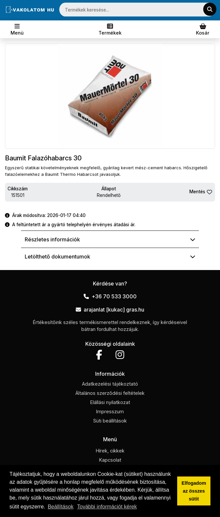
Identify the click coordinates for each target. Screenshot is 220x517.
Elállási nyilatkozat (110, 402)
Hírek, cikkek (110, 450)
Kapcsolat (110, 460)
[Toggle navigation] (17, 29)
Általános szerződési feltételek (110, 393)
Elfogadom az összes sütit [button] (193, 491)
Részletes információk (110, 239)
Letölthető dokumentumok (110, 256)
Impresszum (110, 411)
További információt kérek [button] (107, 506)
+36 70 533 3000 (110, 296)
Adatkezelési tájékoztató (110, 384)
